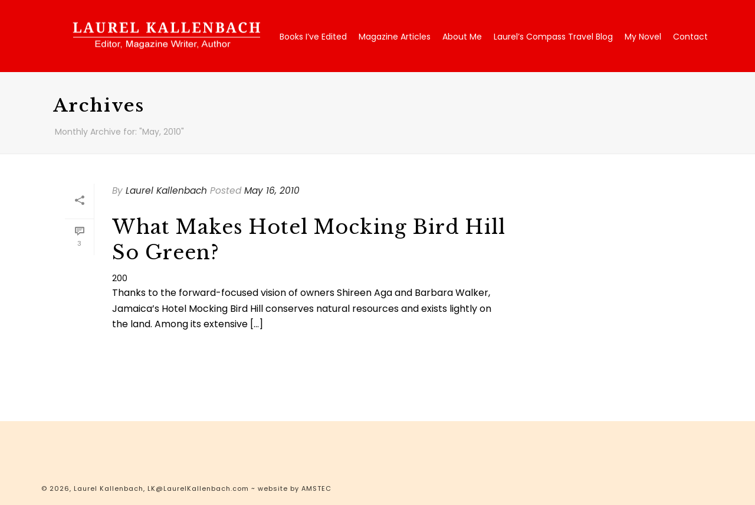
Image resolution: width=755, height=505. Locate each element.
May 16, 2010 (272, 190)
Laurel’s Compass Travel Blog (553, 37)
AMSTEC (316, 488)
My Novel (643, 37)
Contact (690, 37)
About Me (462, 37)
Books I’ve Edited (313, 37)
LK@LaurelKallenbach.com (198, 488)
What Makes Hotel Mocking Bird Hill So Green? (308, 240)
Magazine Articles (395, 37)
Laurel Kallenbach (166, 190)
